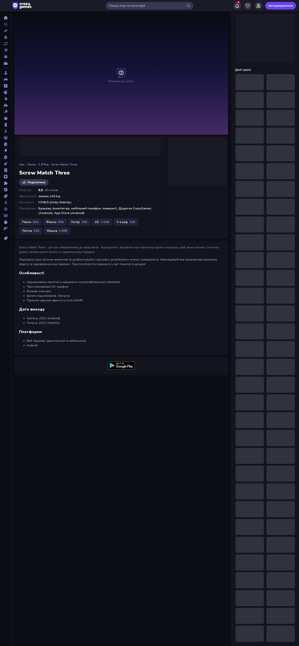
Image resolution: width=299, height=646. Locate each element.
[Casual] (5, 73)
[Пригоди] (5, 189)
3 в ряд (44, 164)
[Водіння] (5, 137)
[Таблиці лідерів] (5, 63)
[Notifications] (237, 6)
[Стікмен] (5, 202)
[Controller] (5, 79)
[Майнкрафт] (5, 176)
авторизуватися (280, 6)
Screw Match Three (64, 164)
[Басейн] (5, 112)
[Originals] (5, 50)
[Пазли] (5, 183)
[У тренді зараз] (5, 37)
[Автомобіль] (5, 105)
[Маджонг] (5, 170)
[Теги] (5, 238)
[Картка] (5, 157)
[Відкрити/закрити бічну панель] (6, 5)
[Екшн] (5, 150)
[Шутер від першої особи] (5, 228)
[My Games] (248, 6)
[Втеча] (5, 144)
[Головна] (5, 17)
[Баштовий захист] (5, 124)
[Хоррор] (5, 222)
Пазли (31, 164)
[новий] (5, 30)
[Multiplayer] (5, 56)
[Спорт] (5, 196)
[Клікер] (5, 163)
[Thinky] (5, 99)
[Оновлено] (5, 43)
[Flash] (5, 86)
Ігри (22, 164)
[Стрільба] (5, 209)
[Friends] (258, 6)
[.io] (5, 92)
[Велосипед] (5, 131)
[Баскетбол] (5, 118)
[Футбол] (5, 215)
